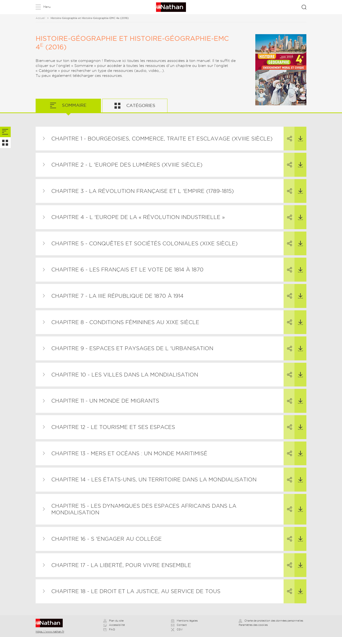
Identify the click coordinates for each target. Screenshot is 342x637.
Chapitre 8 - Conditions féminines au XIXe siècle (125, 322)
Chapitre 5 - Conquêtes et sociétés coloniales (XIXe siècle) (144, 243)
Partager (287, 134)
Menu (47, 6)
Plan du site (113, 620)
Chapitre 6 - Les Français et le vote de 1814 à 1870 (127, 269)
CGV (177, 629)
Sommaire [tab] (73, 105)
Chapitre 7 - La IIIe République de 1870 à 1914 (117, 296)
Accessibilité (114, 624)
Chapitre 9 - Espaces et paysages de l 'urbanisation (132, 348)
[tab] (5, 132)
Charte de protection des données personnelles (271, 620)
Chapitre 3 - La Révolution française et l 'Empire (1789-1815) (142, 191)
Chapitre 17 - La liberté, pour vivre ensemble (121, 565)
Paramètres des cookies (253, 624)
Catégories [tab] (140, 105)
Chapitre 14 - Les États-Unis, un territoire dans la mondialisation (153, 479)
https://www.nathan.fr (50, 631)
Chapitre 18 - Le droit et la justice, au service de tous (135, 591)
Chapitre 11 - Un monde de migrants (105, 401)
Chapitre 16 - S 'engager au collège (106, 539)
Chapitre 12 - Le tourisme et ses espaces (113, 427)
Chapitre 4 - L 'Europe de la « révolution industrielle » (138, 217)
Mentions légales (184, 620)
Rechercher (304, 7)
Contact (179, 624)
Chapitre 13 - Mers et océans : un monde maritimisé (129, 453)
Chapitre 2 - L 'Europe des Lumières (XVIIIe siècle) (126, 164)
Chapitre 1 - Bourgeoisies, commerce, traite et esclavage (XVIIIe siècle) (161, 138)
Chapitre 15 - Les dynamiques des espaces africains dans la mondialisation (143, 509)
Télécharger (298, 134)
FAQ (109, 629)
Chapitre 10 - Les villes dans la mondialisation (124, 374)
